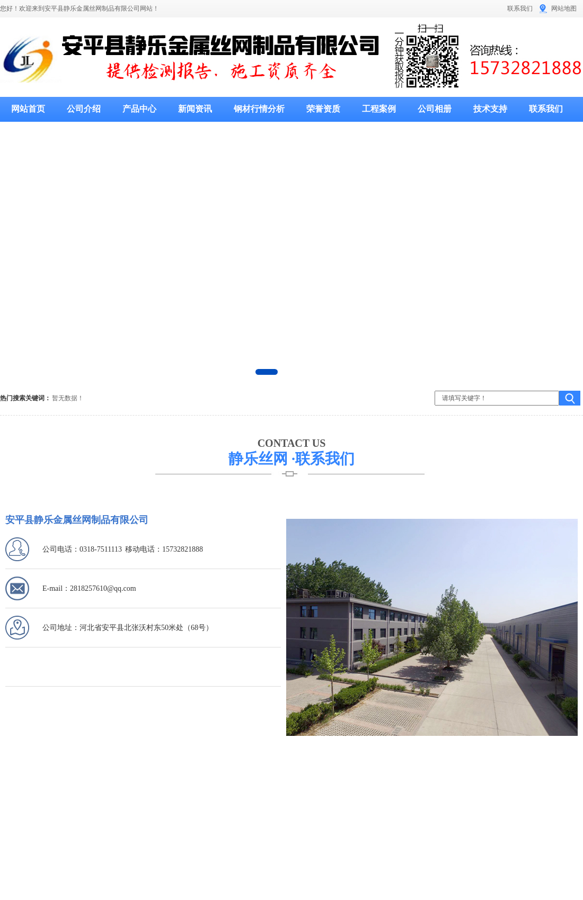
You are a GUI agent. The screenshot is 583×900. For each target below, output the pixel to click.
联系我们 (520, 8)
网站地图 (564, 8)
